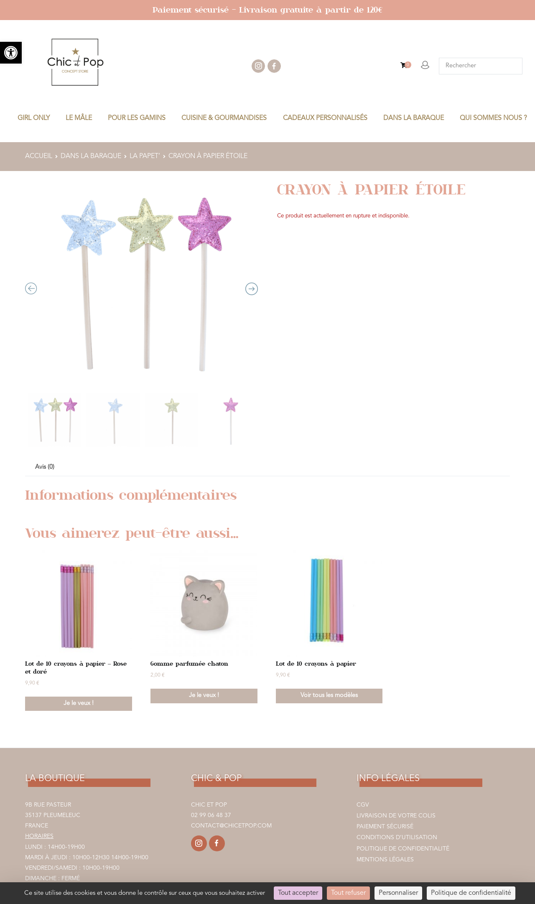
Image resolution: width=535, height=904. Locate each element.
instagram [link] (258, 66)
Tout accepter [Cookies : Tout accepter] (298, 893)
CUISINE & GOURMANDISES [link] (224, 118)
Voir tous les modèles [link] (329, 695)
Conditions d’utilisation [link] (397, 837)
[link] (11, 53)
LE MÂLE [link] (79, 118)
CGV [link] (363, 805)
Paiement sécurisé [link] (385, 827)
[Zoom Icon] (141, 283)
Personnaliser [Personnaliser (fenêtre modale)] (398, 893)
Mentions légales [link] (385, 860)
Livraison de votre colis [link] (396, 816)
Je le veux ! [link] (79, 703)
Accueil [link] (38, 156)
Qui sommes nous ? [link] (493, 118)
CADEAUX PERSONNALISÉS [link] (325, 118)
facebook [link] (274, 66)
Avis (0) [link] (44, 467)
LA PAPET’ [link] (145, 156)
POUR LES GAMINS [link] (137, 118)
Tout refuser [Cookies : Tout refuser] (348, 893)
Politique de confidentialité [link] (403, 849)
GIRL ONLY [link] (34, 118)
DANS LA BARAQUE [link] (413, 118)
